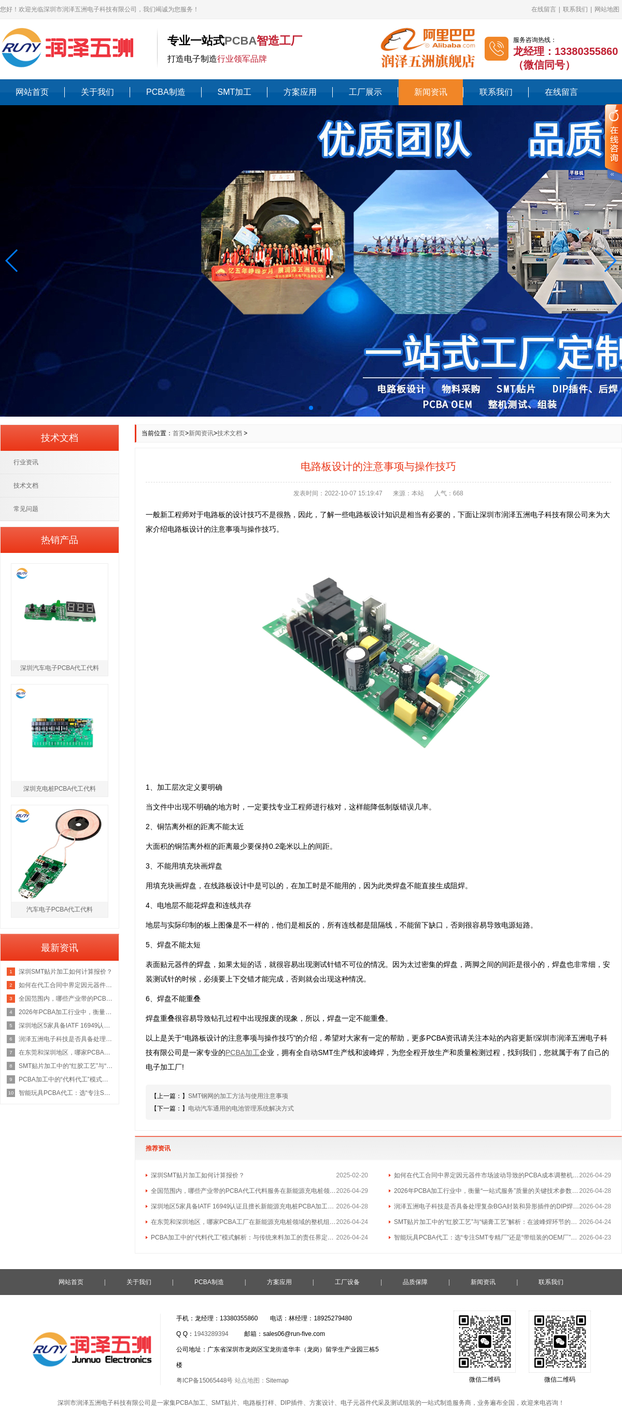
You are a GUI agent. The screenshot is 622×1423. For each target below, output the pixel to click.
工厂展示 (365, 92)
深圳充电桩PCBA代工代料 (59, 788)
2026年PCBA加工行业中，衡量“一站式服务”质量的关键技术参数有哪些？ (486, 1190)
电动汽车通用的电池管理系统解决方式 (241, 1108)
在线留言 (543, 9)
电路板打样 (258, 1402)
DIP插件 (291, 1402)
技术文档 (229, 433)
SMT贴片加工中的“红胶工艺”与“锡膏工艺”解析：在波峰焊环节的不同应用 (486, 1222)
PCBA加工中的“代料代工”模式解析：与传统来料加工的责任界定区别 (243, 1237)
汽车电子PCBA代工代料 (59, 909)
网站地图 (607, 9)
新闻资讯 (430, 92)
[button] (12, 260)
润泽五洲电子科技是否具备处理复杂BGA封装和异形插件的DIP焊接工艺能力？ (486, 1206)
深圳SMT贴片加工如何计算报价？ (198, 1175)
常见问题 (25, 509)
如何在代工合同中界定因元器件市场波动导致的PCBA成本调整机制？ (486, 1175)
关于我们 (97, 92)
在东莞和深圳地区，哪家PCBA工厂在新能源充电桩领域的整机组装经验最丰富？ (243, 1222)
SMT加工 (235, 92)
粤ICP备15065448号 (204, 1380)
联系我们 (575, 9)
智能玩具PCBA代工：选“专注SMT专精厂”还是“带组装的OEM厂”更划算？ (486, 1237)
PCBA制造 (166, 92)
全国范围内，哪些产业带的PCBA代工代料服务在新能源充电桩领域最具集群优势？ (243, 1190)
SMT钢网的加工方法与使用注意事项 (238, 1096)
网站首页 (32, 92)
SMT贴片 (224, 1402)
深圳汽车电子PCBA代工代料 (60, 668)
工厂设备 (347, 1282)
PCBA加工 (190, 1402)
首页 (179, 433)
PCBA (240, 40)
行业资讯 (25, 462)
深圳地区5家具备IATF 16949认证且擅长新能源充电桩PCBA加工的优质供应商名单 (243, 1206)
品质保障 (415, 1282)
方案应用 (300, 92)
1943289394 (211, 1333)
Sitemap (277, 1380)
